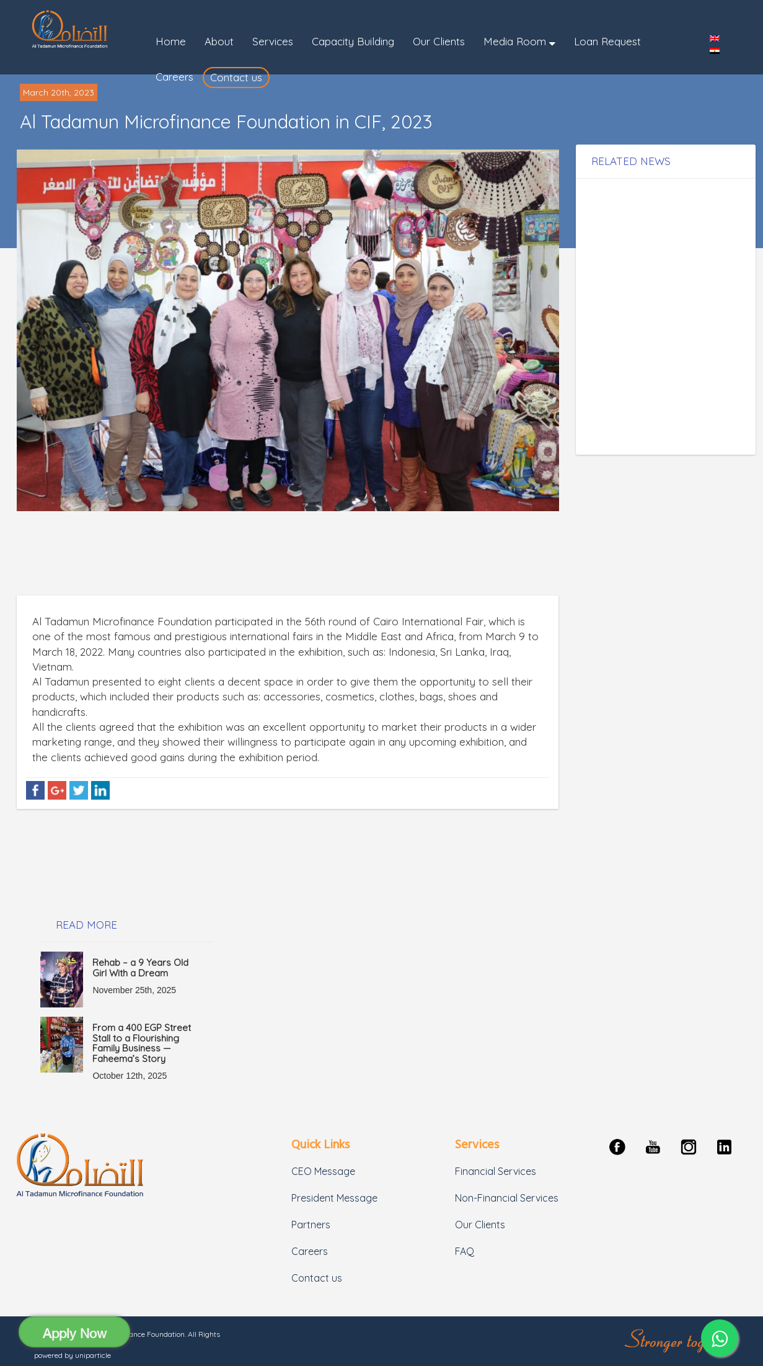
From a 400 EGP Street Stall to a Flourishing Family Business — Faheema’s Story (141, 1043)
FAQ (464, 1251)
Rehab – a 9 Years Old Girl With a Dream (140, 968)
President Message (334, 1198)
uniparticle (93, 1355)
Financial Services (495, 1171)
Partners (310, 1224)
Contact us (316, 1278)
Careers (309, 1251)
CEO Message (323, 1171)
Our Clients (480, 1224)
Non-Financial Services (506, 1198)
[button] (519, 42)
